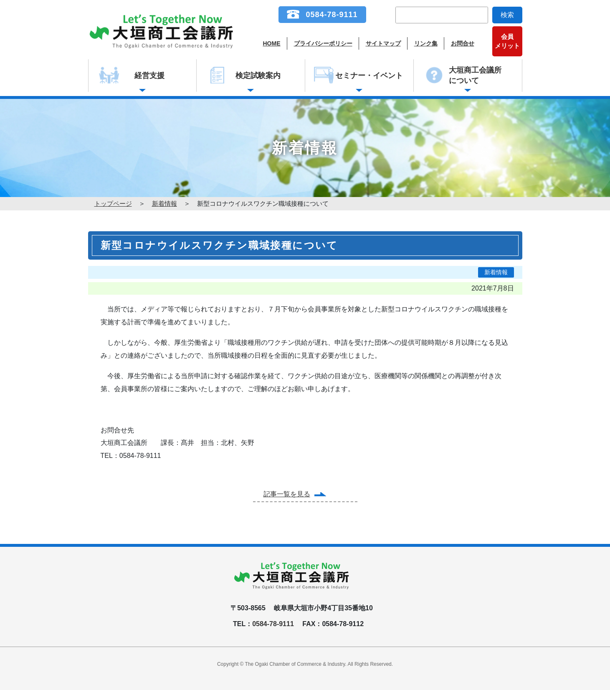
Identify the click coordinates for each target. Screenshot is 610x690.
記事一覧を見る (286, 494)
